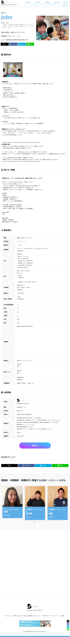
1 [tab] (35, 524)
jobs (7, 22)
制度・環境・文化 (18, 615)
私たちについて (9, 615)
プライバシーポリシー (54, 615)
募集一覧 (45, 615)
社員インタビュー (38, 615)
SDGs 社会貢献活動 (28, 615)
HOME (2, 22)
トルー (45, 631)
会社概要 (62, 615)
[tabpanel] (12, 504)
